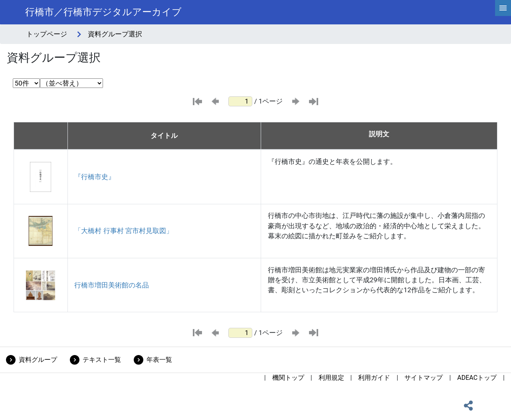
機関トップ (288, 377)
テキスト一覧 (102, 359)
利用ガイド (374, 377)
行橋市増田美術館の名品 (111, 285)
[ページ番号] (240, 101)
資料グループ (38, 359)
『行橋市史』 (94, 177)
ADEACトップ (477, 377)
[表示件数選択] (26, 83)
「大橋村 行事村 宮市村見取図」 (123, 231)
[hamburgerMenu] (503, 8)
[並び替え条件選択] (71, 83)
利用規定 (331, 377)
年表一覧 (159, 359)
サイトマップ (423, 377)
